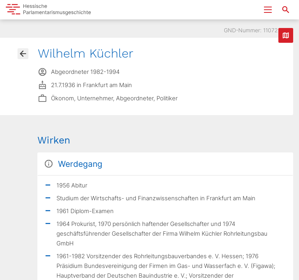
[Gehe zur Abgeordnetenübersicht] (23, 53)
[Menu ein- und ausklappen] (267, 9)
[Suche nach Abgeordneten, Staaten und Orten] (285, 9)
